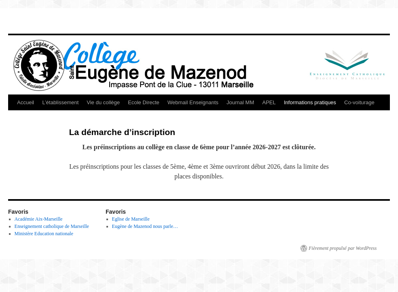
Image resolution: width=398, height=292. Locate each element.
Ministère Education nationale (44, 233)
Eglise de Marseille (131, 219)
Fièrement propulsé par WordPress (342, 248)
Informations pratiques (310, 102)
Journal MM (240, 102)
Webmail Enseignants (192, 102)
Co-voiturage (359, 102)
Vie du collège (103, 102)
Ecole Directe (143, 102)
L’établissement (60, 102)
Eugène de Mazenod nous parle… (145, 226)
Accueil (25, 102)
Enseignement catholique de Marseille (52, 226)
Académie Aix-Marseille (39, 219)
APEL (269, 102)
